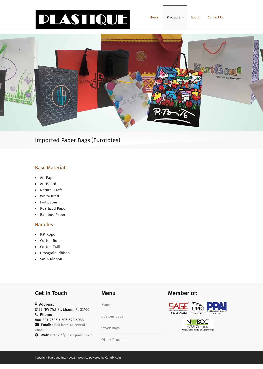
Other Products (114, 339)
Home (154, 17)
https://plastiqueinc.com (72, 335)
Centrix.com (113, 357)
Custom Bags (112, 316)
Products (173, 17)
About (195, 17)
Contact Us (216, 17)
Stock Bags (110, 328)
